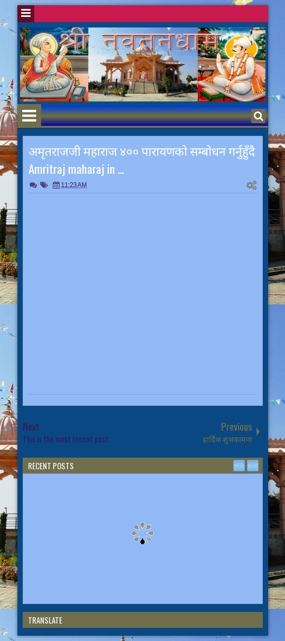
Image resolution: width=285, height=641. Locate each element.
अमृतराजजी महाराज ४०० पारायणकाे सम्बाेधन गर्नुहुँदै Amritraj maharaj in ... (141, 160)
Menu (25, 13)
